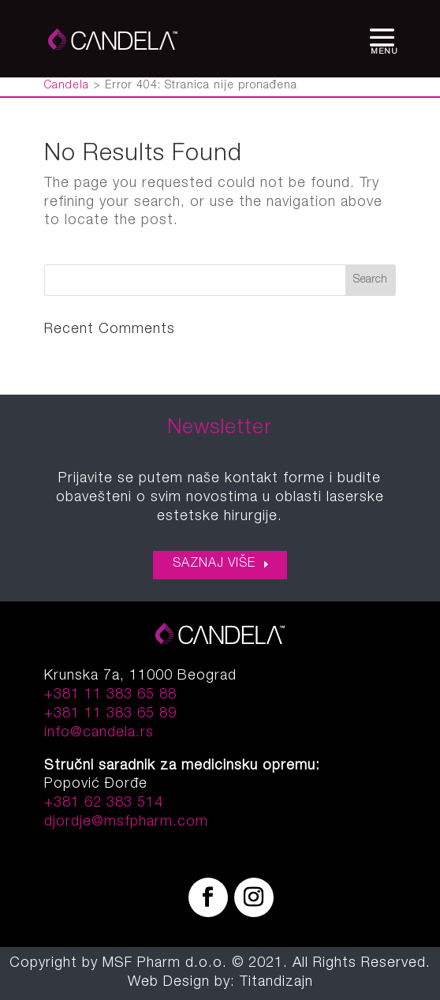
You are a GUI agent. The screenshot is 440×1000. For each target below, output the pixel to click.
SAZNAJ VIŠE (214, 564)
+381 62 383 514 (103, 803)
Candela (66, 86)
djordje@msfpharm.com (126, 822)
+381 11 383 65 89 (110, 714)
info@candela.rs (99, 733)
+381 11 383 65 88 (110, 695)
